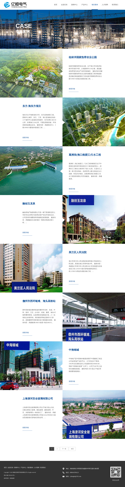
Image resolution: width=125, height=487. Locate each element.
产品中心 (84, 4)
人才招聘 (105, 4)
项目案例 (95, 4)
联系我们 (115, 4)
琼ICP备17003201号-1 (9, 475)
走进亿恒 (64, 4)
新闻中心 (74, 4)
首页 (55, 4)
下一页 (64, 449)
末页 (72, 449)
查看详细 (72, 89)
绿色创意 (12, 478)
